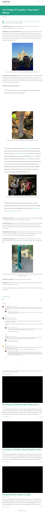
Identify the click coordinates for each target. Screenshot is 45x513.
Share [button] (41, 299)
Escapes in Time (27, 158)
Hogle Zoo (18, 90)
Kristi (8, 327)
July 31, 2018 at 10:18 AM (13, 340)
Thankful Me (6, 1)
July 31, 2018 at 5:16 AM (12, 336)
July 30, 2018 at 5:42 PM (13, 306)
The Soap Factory (33, 156)
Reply (6, 315)
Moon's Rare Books (28, 148)
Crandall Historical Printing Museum (20, 153)
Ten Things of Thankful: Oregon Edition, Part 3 (20, 404)
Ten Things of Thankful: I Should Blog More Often (21, 450)
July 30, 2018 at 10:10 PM (11, 317)
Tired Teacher (7, 306)
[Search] (38, 1)
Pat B (6, 317)
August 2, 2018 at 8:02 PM (14, 350)
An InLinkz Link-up (6, 296)
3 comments (7, 416)
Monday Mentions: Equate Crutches (16, 495)
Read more (41, 416)
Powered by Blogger (22, 510)
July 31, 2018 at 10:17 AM (13, 327)
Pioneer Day (27, 21)
